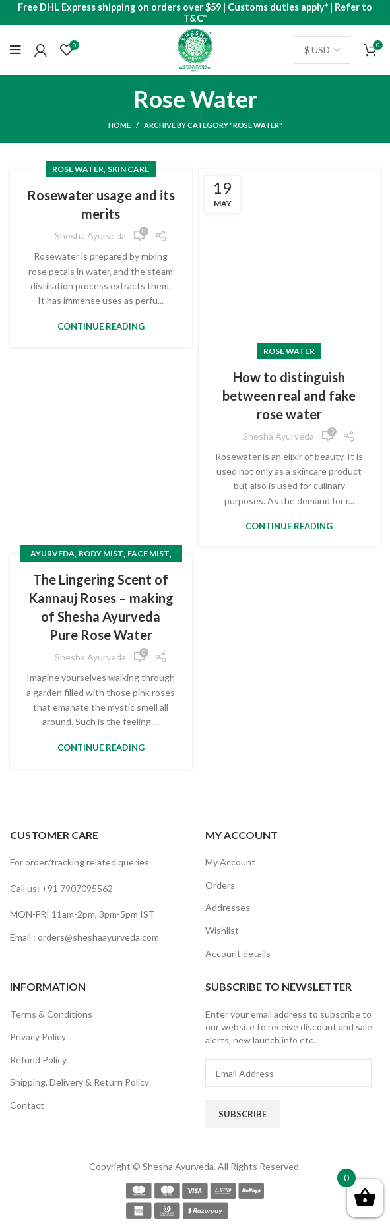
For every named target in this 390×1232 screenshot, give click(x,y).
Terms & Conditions (51, 1014)
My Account (230, 861)
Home (119, 125)
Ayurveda (52, 553)
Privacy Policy (38, 1036)
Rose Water (78, 169)
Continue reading (101, 326)
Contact (27, 1105)
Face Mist (148, 553)
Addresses (227, 907)
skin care (128, 169)
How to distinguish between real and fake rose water (289, 395)
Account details (238, 953)
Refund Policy (38, 1059)
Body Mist (101, 553)
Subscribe (242, 1114)
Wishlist (222, 930)
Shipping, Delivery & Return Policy (79, 1082)
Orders (220, 885)
